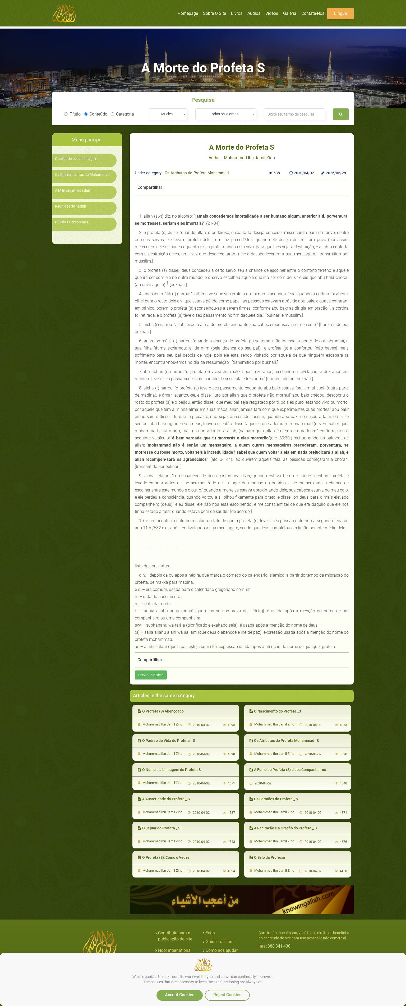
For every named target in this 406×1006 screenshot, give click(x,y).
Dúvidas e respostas (71, 222)
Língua (340, 13)
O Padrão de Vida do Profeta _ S (166, 740)
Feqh (210, 932)
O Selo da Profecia (267, 857)
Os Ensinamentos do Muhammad (82, 175)
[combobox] (168, 114)
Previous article (150, 675)
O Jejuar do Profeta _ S (159, 828)
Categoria (122, 114)
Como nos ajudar (222, 950)
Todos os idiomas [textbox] (224, 114)
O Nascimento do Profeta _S (275, 711)
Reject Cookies (227, 994)
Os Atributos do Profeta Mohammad (197, 173)
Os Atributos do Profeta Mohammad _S (284, 740)
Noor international (175, 950)
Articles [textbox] (166, 114)
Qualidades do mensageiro (77, 159)
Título (72, 114)
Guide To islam (220, 941)
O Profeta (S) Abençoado (161, 711)
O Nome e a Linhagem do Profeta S (169, 770)
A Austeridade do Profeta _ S (164, 799)
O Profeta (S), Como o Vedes (164, 857)
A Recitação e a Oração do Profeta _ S (283, 828)
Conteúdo (95, 114)
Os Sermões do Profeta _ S (274, 799)
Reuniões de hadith (70, 206)
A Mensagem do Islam (73, 190)
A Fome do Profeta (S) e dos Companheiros (288, 770)
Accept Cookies (179, 994)
